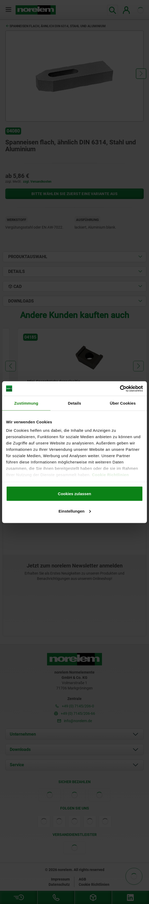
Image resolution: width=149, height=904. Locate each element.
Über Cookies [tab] (123, 403)
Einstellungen (75, 511)
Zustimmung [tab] (26, 403)
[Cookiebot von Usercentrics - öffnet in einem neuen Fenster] (120, 388)
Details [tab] (74, 403)
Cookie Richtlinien (110, 474)
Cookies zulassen (74, 493)
